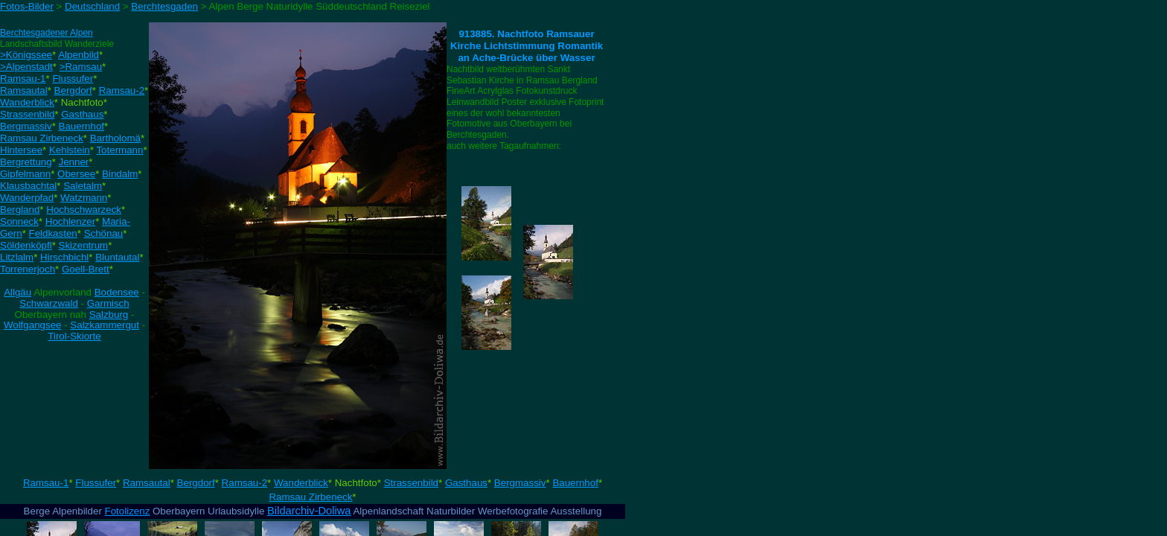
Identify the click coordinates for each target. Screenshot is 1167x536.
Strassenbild (27, 114)
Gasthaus (82, 114)
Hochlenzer (70, 221)
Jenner (74, 162)
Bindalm (120, 173)
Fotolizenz (127, 511)
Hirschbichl (64, 257)
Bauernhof (82, 126)
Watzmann (83, 197)
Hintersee (21, 150)
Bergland (19, 209)
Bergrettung (26, 162)
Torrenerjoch (27, 269)
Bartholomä (115, 138)
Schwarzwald (48, 303)
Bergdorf (73, 90)
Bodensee (117, 292)
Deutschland (92, 6)
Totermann (119, 150)
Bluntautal (117, 257)
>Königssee (26, 54)
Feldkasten (53, 233)
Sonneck (19, 221)
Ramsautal (24, 90)
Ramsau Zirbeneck (41, 138)
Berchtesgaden (164, 6)
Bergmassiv (26, 126)
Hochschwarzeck (83, 209)
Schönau (104, 233)
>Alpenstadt (26, 66)
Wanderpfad (27, 197)
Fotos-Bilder (27, 6)
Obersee (76, 173)
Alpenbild (78, 54)
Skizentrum (84, 245)
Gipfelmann (25, 173)
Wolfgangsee (33, 325)
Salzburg (109, 314)
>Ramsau (81, 66)
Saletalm (82, 185)
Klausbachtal (28, 185)
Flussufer (72, 78)
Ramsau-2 (121, 90)
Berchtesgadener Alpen (46, 33)
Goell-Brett (85, 269)
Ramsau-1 (22, 78)
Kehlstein (69, 150)
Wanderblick (27, 102)
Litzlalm (16, 257)
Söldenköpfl (26, 245)
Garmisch (108, 303)
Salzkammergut (104, 325)
